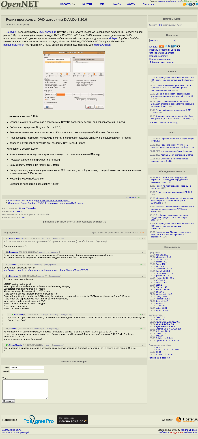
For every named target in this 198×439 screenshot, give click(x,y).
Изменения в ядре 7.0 (159, 358)
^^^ (48, 314)
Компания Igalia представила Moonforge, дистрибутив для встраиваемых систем (172, 117)
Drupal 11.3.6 (162, 259)
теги (152, 4)
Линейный (114, 232)
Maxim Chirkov (189, 433)
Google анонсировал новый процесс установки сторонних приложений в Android (172, 95)
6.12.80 (175, 349)
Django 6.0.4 (161, 296)
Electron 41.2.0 (163, 289)
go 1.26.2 (160, 292)
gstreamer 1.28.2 (163, 275)
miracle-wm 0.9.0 (163, 257)
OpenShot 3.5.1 (163, 271)
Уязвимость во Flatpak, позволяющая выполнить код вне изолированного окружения (171, 234)
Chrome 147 (161, 287)
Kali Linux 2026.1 (163, 331)
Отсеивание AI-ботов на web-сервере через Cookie (170, 160)
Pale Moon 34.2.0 (164, 269)
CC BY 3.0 (18, 211)
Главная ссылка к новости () (39, 200)
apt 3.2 (159, 285)
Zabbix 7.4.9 (161, 262)
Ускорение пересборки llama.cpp (176, 151)
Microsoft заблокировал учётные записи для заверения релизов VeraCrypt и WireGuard (172, 200)
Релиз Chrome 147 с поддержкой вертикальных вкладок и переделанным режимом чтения (170, 179)
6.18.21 (167, 349)
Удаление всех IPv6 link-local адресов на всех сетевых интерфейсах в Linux (173, 146)
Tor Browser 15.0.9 (164, 273)
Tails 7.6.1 (160, 317)
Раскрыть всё (131, 232)
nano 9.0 (160, 266)
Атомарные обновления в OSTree (177, 155)
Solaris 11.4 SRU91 (165, 338)
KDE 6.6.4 (160, 280)
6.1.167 (159, 352)
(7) (18, 232)
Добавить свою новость (161, 62)
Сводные (175, 50)
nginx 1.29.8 (161, 308)
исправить (131, 197)
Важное (172, 71)
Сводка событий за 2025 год (163, 122)
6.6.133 (159, 347)
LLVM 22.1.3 (161, 306)
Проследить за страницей (15, 436)
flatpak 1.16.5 (162, 255)
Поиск (146, 4)
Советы (172, 132)
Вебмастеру (190, 436)
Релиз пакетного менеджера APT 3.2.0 (174, 192)
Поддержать (176, 436)
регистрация (176, 1)
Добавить (164, 436)
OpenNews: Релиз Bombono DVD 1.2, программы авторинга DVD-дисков (46, 203)
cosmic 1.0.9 (161, 282)
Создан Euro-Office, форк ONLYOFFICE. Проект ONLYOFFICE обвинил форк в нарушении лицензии (172, 87)
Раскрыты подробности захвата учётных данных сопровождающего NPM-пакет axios (172, 209)
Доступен (11, 32)
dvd (23, 217)
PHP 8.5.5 (160, 303)
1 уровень (102, 232)
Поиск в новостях (158, 56)
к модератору (58, 238)
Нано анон (13, 276)
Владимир (13, 252)
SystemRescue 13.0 (165, 326)
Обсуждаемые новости (172, 171)
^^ (44, 314)
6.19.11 (159, 349)
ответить (45, 238)
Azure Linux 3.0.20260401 (167, 322)
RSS (142, 232)
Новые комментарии (160, 59)
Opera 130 (160, 264)
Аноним (12, 265)
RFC (160, 25)
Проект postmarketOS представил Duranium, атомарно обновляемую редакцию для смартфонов (172, 103)
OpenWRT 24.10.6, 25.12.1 (168, 340)
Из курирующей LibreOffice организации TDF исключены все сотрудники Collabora (172, 78)
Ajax (94, 232)
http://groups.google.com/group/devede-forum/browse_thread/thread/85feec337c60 (46, 270)
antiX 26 (160, 336)
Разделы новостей (159, 50)
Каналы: (153, 46)
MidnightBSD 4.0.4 (165, 324)
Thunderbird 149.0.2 (165, 278)
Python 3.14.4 (162, 310)
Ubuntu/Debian (102, 44)
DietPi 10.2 (161, 333)
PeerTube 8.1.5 (163, 299)
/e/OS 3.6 (160, 319)
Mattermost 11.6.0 (164, 294)
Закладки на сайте (12, 433)
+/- (122, 232)
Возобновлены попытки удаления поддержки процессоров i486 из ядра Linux (169, 217)
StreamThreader (27, 208)
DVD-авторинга (47, 32)
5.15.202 (160, 354)
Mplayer (113, 38)
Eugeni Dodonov (16, 238)
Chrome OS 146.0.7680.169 (168, 329)
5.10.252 (169, 354)
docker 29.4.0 (162, 301)
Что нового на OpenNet (161, 53)
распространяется (13, 44)
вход (168, 1)
